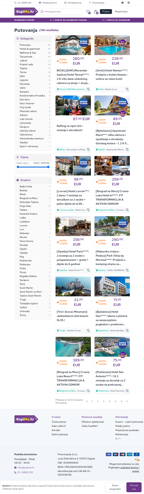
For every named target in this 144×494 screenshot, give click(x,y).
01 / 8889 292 (22, 2)
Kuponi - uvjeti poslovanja (129, 421)
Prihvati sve (134, 487)
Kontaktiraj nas (72, 2)
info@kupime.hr (48, 2)
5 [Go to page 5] (115, 401)
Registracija (121, 11)
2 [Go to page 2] (97, 401)
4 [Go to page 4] (109, 401)
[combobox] (60, 11)
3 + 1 (117, 438)
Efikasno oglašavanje (93, 421)
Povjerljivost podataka (127, 430)
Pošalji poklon (122, 426)
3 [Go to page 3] (103, 401)
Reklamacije (121, 434)
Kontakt (56, 430)
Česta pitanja (96, 2)
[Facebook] (122, 2)
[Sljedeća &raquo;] (127, 401)
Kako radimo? (59, 426)
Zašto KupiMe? (90, 426)
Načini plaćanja (60, 434)
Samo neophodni (115, 487)
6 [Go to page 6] (121, 401)
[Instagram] (128, 2)
